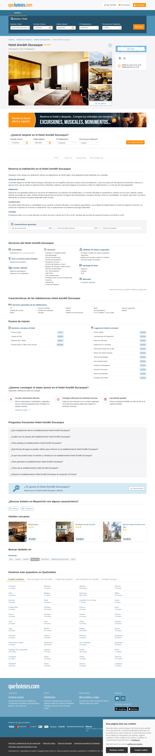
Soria (117, 650)
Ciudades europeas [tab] (109, 579)
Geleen (17, 559)
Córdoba (47, 607)
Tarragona (12, 657)
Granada (47, 614)
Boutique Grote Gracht (85, 524)
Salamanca (48, 643)
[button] (139, 5)
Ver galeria (100, 103)
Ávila (10, 593)
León (46, 621)
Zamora (82, 664)
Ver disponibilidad (135, 142)
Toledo (81, 657)
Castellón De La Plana (87, 600)
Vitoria (46, 664)
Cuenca (82, 607)
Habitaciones (81, 158)
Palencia (82, 635)
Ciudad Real (13, 607)
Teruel (46, 657)
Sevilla (81, 650)
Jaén (10, 621)
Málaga (82, 628)
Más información (96, 158)
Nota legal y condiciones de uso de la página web (24, 743)
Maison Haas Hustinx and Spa (134, 525)
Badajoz (47, 593)
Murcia (117, 628)
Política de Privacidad (65, 743)
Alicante (82, 586)
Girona (11, 614)
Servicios (68, 158)
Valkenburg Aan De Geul (59, 559)
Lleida (81, 621)
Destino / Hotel (16, 24)
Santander (119, 643)
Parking (13, 508)
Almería (118, 586)
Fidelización (49, 697)
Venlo (73, 559)
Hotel (56, 158)
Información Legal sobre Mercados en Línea (22, 747)
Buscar (139, 27)
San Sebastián (84, 643)
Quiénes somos (16, 697)
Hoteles (11, 40)
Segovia (47, 650)
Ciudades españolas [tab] (16, 579)
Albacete (47, 586)
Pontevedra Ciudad (15, 643)
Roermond (45, 559)
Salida (61, 24)
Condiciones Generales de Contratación (87, 743)
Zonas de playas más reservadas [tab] (39, 579)
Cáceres (11, 600)
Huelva (82, 614)
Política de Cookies (49, 743)
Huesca (117, 614)
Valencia (118, 657)
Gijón (117, 607)
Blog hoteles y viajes (89, 697)
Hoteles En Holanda (23, 40)
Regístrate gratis (22, 410)
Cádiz (46, 600)
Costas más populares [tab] (64, 579)
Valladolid (12, 664)
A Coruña (12, 586)
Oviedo (46, 635)
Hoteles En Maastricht (42, 40)
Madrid (46, 628)
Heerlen (26, 559)
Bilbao (117, 593)
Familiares (27, 508)
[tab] (77, 430)
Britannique (33, 524)
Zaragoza (118, 664)
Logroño (118, 621)
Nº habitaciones (85, 24)
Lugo (10, 628)
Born (11, 559)
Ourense (11, 635)
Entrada (39, 24)
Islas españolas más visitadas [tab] (87, 579)
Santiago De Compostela (17, 650)
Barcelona (83, 593)
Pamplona (118, 635)
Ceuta (117, 600)
